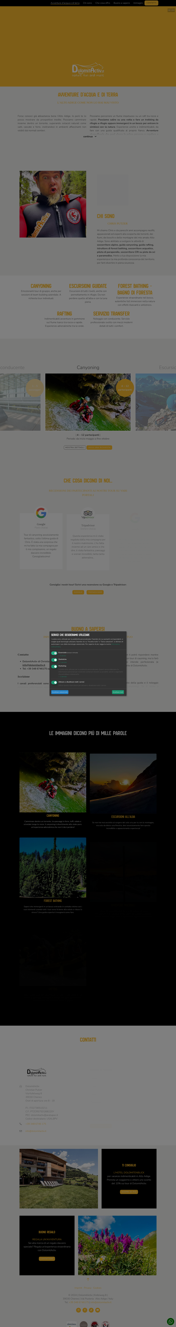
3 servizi (62, 656)
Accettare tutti (118, 692)
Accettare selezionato (60, 692)
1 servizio (62, 662)
